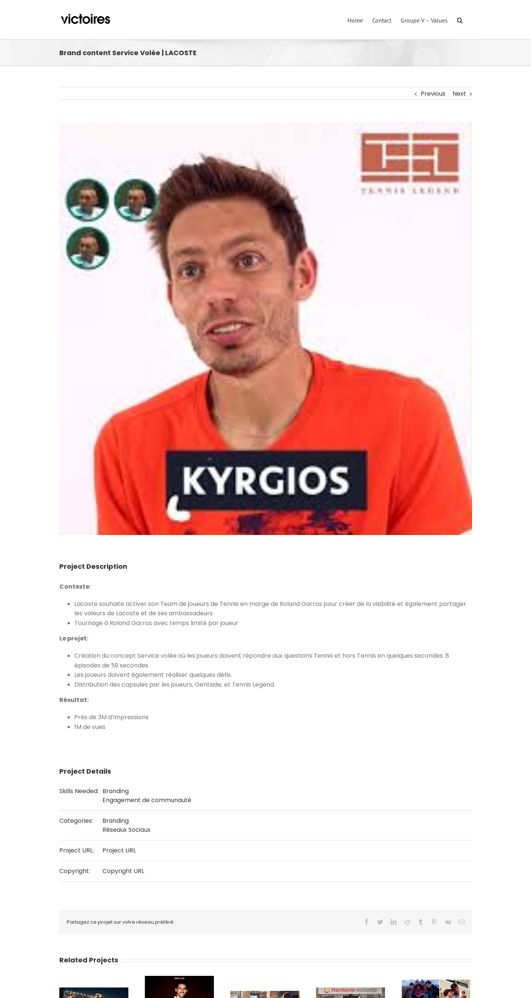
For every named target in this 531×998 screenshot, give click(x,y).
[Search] (460, 19)
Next (459, 93)
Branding (115, 791)
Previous (433, 93)
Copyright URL (123, 871)
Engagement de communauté (146, 800)
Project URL (119, 850)
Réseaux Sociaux (126, 829)
